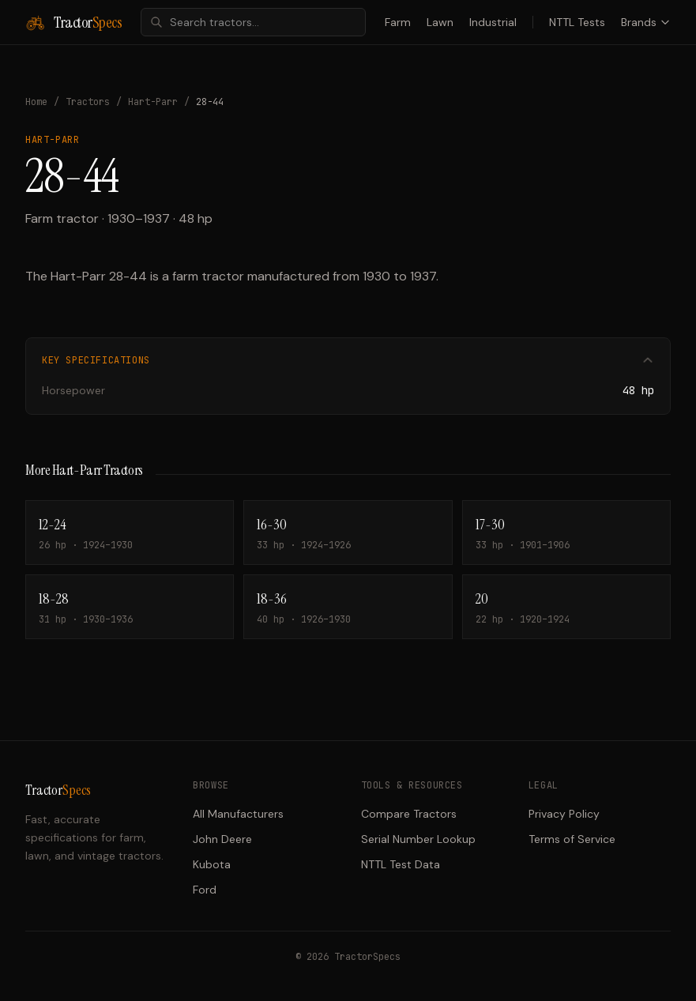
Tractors (88, 102)
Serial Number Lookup (418, 839)
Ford (204, 889)
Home (36, 102)
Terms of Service (572, 839)
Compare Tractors (409, 814)
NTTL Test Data (400, 864)
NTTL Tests (577, 22)
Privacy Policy (564, 814)
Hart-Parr (153, 102)
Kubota (212, 864)
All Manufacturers (238, 814)
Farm (398, 22)
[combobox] (253, 22)
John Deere (222, 839)
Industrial (493, 22)
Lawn (440, 22)
